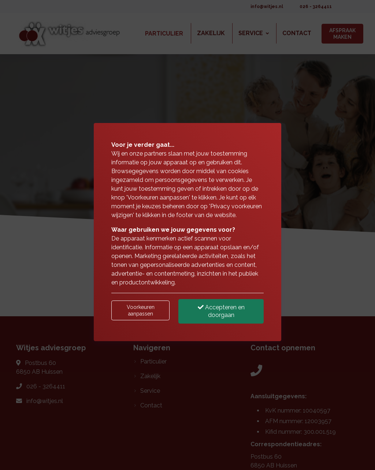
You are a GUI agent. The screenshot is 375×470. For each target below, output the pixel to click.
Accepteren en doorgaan (221, 311)
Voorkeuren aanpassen (141, 310)
